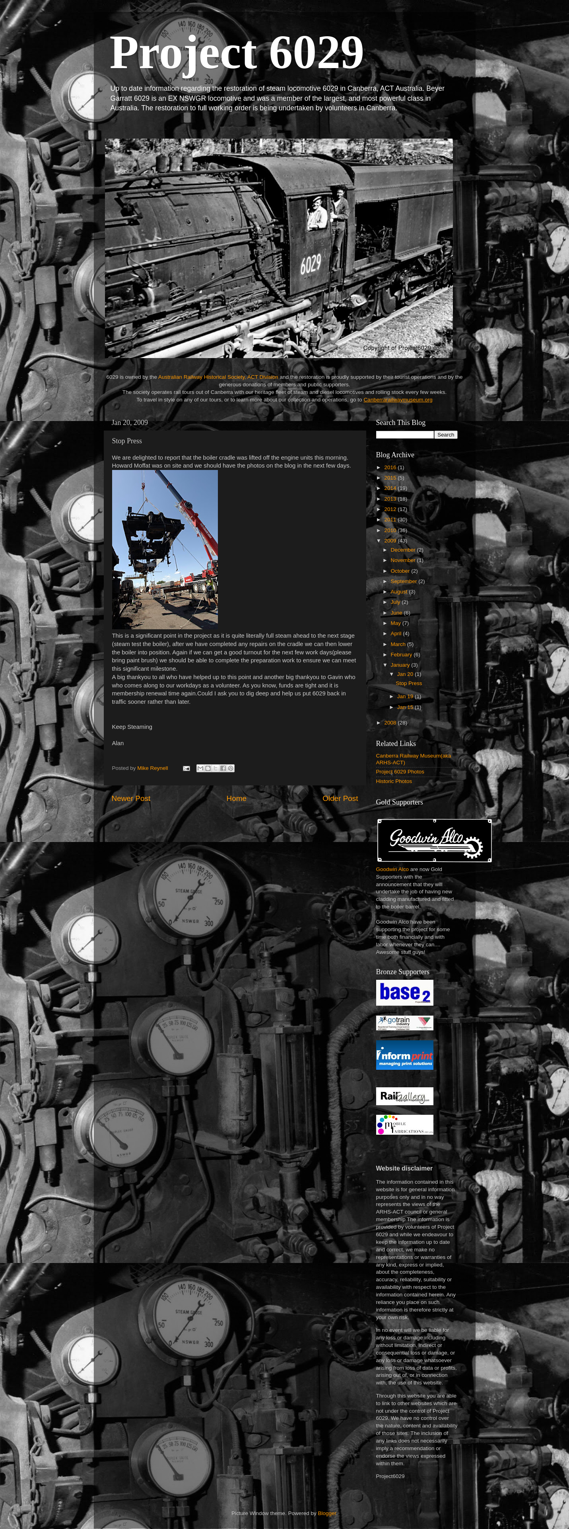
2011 (391, 520)
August (400, 592)
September (405, 581)
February (402, 655)
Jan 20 (406, 674)
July (396, 602)
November (404, 560)
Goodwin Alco (392, 869)
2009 (391, 541)
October (401, 571)
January (401, 665)
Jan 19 (406, 696)
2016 (391, 467)
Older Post (340, 798)
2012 (391, 509)
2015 (391, 478)
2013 (391, 499)
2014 (391, 488)
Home (237, 798)
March (399, 644)
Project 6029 (237, 51)
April (397, 633)
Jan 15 (406, 707)
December (404, 550)
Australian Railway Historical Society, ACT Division (218, 377)
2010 (391, 530)
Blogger (327, 1513)
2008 (391, 723)
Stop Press (409, 683)
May (396, 623)
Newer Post (131, 798)
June (397, 613)
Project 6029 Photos (400, 772)
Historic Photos (394, 781)
